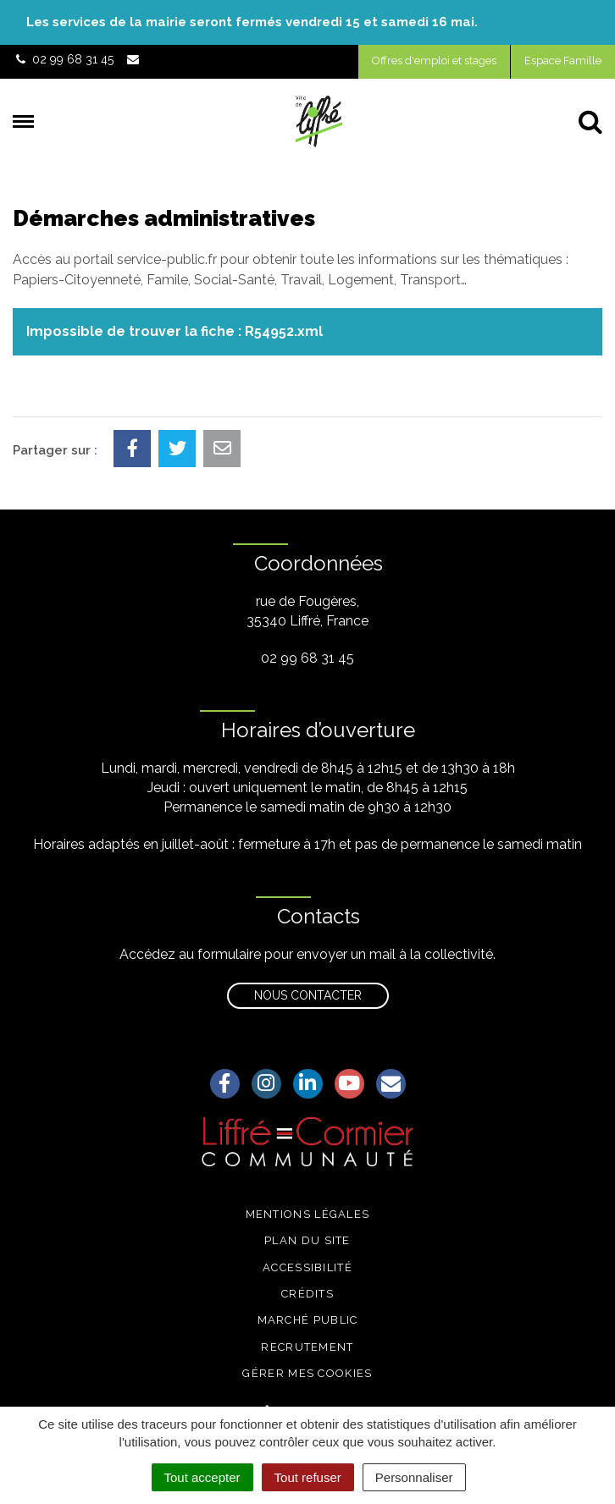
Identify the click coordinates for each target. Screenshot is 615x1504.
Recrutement (307, 1347)
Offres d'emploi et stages (434, 60)
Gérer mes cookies (307, 1373)
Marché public (308, 1320)
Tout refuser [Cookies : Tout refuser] (307, 1477)
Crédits (307, 1293)
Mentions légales (308, 1214)
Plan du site (307, 1240)
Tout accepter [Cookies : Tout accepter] (202, 1477)
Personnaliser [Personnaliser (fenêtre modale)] (414, 1477)
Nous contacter (308, 995)
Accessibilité (307, 1267)
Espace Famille (562, 60)
